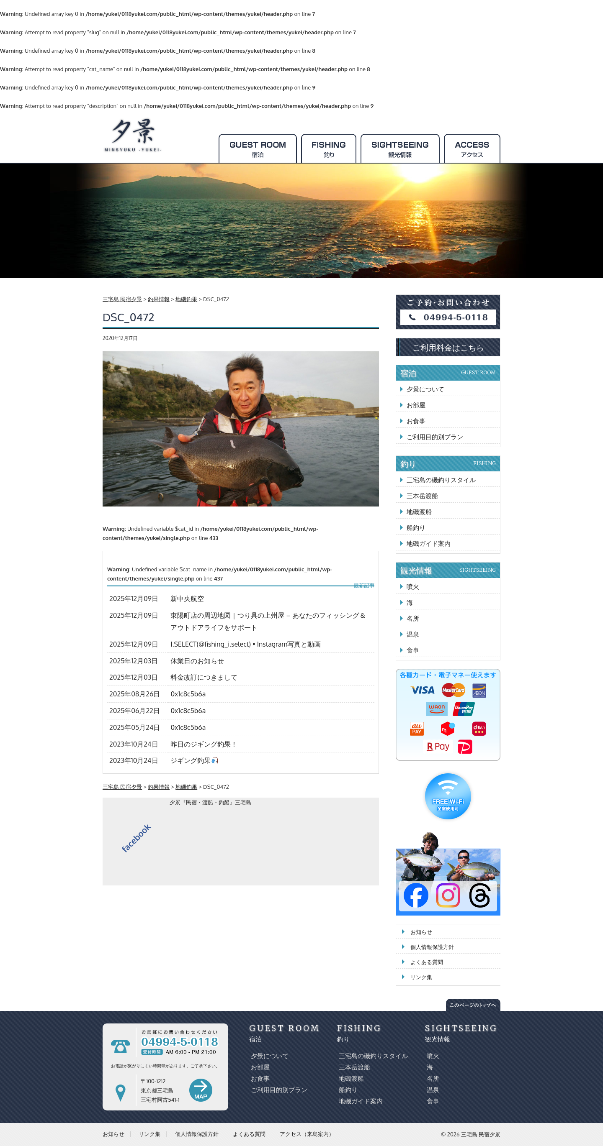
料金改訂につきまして (203, 677)
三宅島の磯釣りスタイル (441, 480)
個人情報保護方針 (432, 947)
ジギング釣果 (194, 760)
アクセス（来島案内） (307, 1134)
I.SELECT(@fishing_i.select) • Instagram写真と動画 (245, 644)
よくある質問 (426, 962)
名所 (413, 618)
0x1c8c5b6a (188, 694)
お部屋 (416, 405)
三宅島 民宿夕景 (480, 1134)
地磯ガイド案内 (429, 543)
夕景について (425, 389)
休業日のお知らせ (197, 661)
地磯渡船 (419, 512)
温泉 (413, 634)
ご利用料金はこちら (448, 347)
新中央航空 (187, 598)
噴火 (413, 587)
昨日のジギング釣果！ (203, 744)
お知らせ (421, 932)
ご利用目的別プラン (435, 437)
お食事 (416, 421)
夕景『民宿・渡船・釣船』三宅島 (210, 802)
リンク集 (421, 977)
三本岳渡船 (422, 496)
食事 (413, 650)
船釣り (416, 528)
